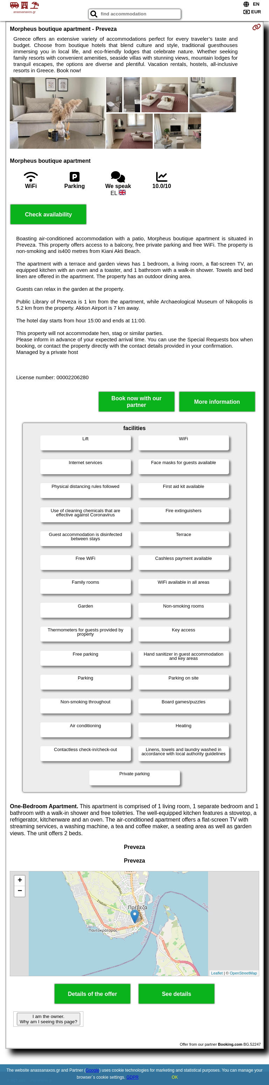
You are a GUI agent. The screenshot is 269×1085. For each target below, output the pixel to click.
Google (92, 1070)
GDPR (132, 1077)
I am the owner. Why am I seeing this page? (48, 1019)
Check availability (48, 214)
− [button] (20, 891)
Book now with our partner (136, 401)
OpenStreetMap (243, 973)
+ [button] (20, 881)
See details (176, 994)
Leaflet (217, 973)
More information (217, 402)
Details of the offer (92, 994)
